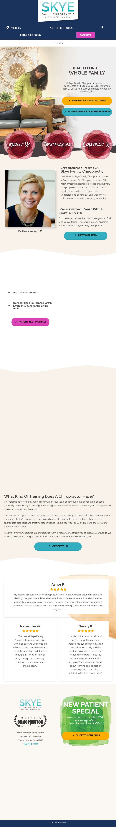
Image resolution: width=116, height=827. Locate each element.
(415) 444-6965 (30, 35)
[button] (87, 100)
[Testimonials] (58, 596)
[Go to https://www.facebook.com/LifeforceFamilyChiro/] (102, 28)
